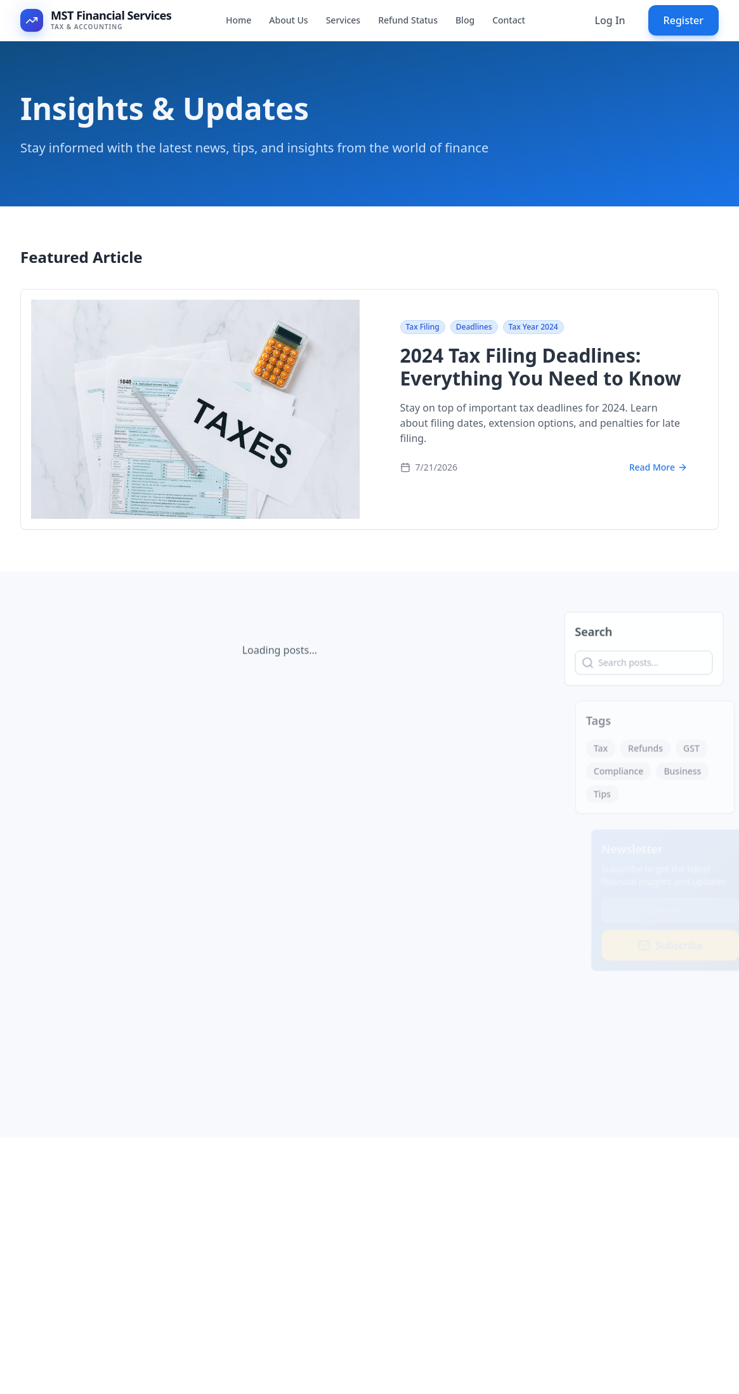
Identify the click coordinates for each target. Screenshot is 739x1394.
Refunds (651, 752)
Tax (607, 752)
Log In (609, 20)
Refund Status (408, 20)
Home (238, 20)
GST (698, 752)
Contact (508, 20)
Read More (658, 469)
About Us (288, 20)
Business (689, 774)
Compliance (625, 774)
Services (343, 20)
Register (683, 20)
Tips (608, 797)
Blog (464, 20)
